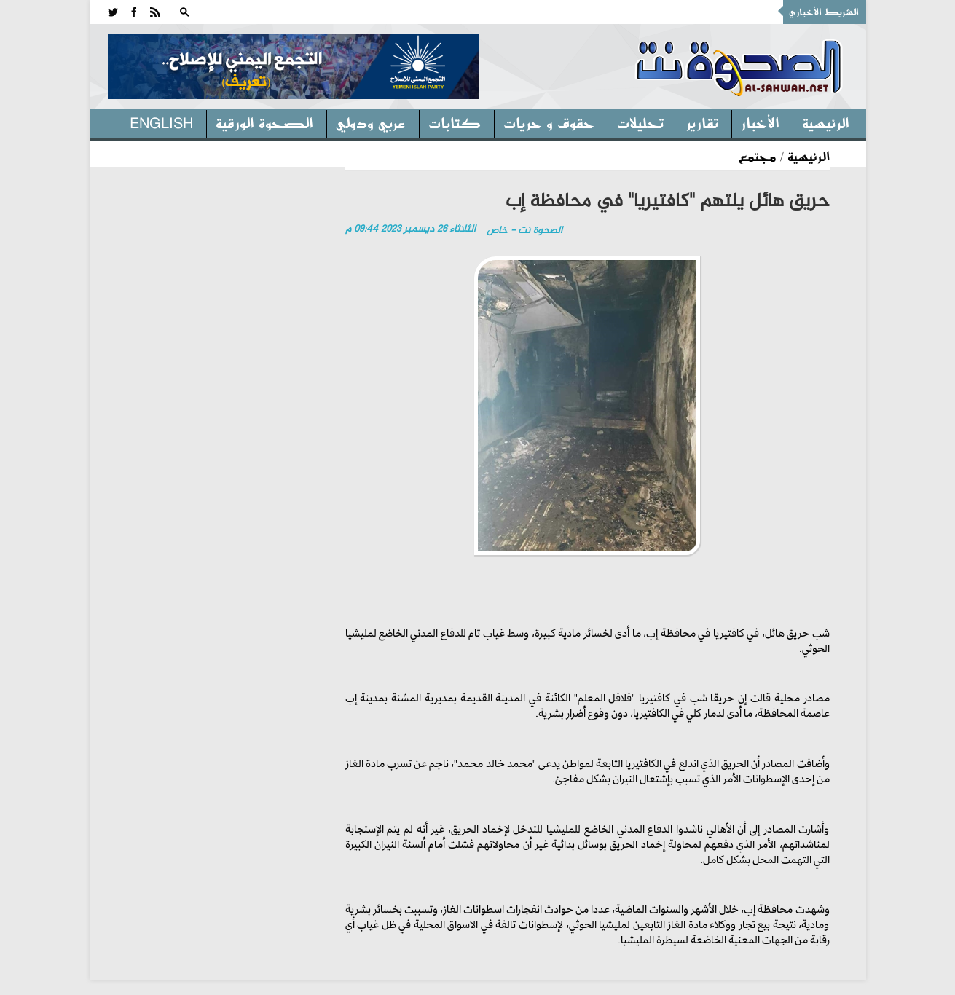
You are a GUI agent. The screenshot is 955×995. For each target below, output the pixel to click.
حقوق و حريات (548, 122)
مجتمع (758, 156)
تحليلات (640, 122)
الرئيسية (825, 122)
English (161, 122)
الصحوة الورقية (264, 122)
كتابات (454, 122)
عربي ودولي (371, 122)
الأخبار (760, 122)
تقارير (702, 122)
